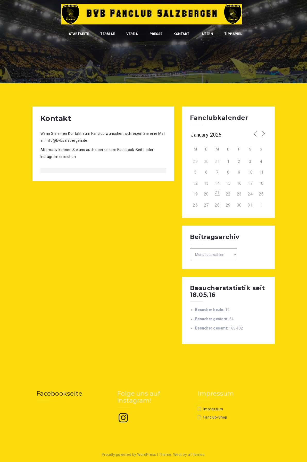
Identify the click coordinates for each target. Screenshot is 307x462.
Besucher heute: (210, 310)
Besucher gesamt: (212, 328)
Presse (156, 34)
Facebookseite (59, 393)
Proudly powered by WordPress (129, 454)
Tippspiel (233, 34)
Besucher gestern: (212, 319)
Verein (132, 34)
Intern (207, 34)
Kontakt (181, 34)
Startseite (79, 34)
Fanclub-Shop (215, 417)
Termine (107, 34)
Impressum (213, 409)
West (177, 454)
